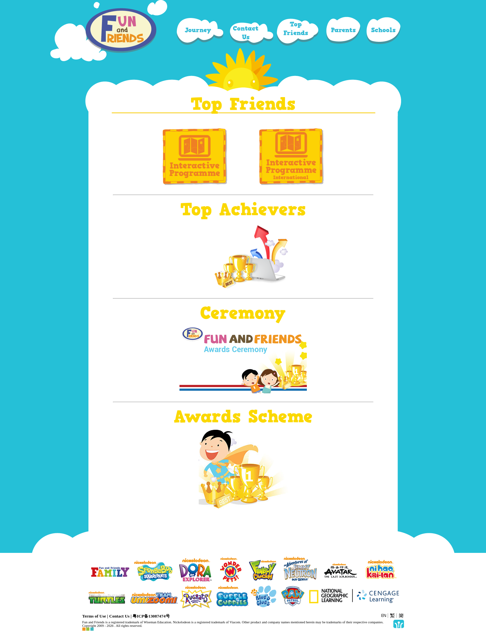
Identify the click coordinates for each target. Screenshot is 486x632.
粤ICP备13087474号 (151, 616)
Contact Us (119, 616)
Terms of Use (94, 616)
